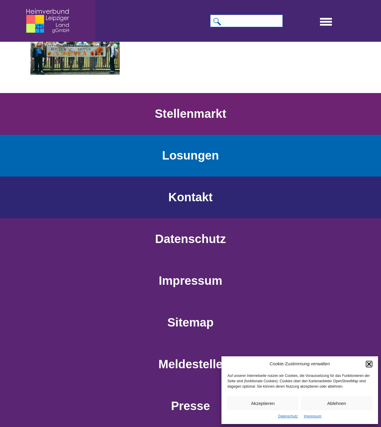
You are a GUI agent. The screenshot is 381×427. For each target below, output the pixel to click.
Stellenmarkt (190, 113)
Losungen (190, 155)
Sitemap (190, 322)
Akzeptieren (262, 403)
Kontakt (190, 197)
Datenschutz (288, 416)
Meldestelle (190, 364)
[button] (369, 364)
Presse (190, 405)
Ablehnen (336, 403)
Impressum (312, 416)
